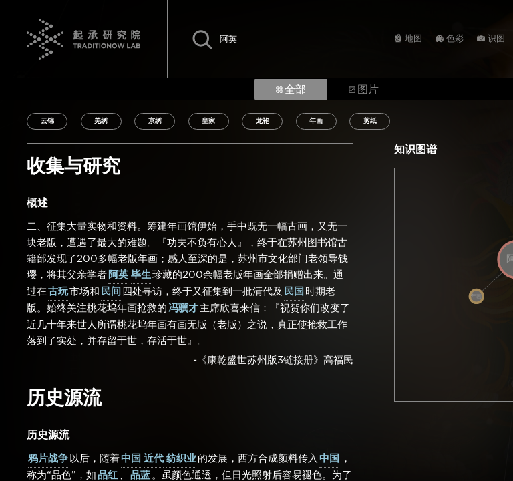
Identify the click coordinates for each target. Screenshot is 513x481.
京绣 (155, 121)
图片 (364, 89)
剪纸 (370, 121)
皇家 (208, 121)
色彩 (455, 39)
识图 (496, 39)
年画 (316, 121)
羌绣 (101, 121)
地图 (413, 39)
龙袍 (262, 121)
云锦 (47, 121)
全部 (291, 89)
